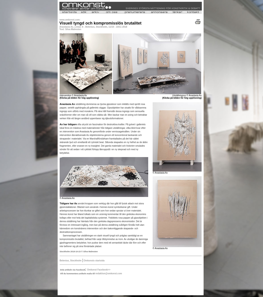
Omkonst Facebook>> (98, 269)
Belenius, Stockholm (70, 260)
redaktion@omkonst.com (108, 273)
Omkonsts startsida (94, 260)
